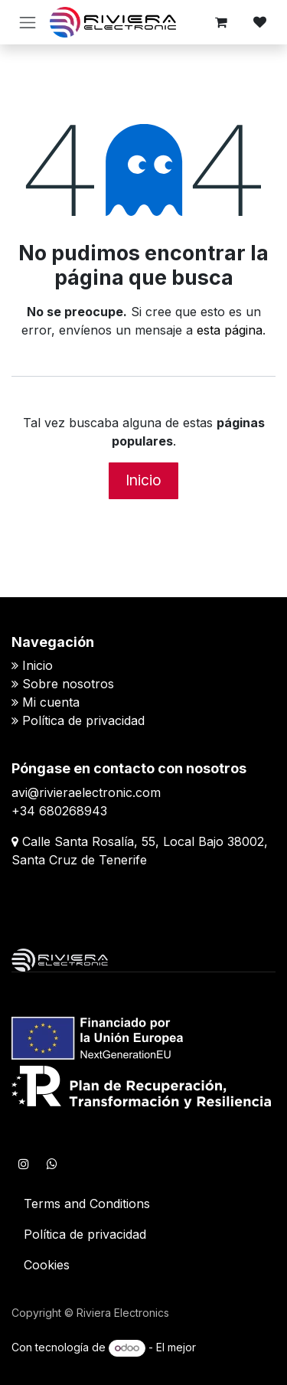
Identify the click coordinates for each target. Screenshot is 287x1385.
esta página (230, 330)
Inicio (143, 480)
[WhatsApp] (52, 1163)
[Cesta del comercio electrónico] (221, 22)
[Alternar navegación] (27, 22)
